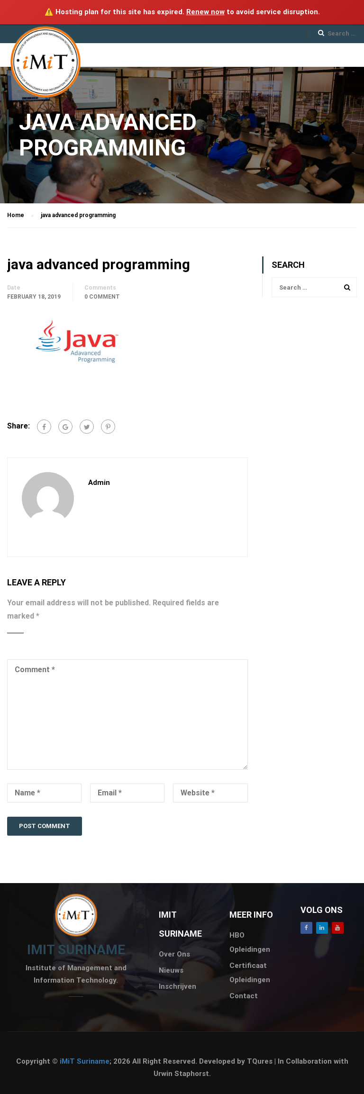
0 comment (102, 296)
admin (99, 482)
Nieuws (171, 970)
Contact (243, 996)
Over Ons (174, 954)
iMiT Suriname (84, 1061)
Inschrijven (177, 986)
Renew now (205, 12)
